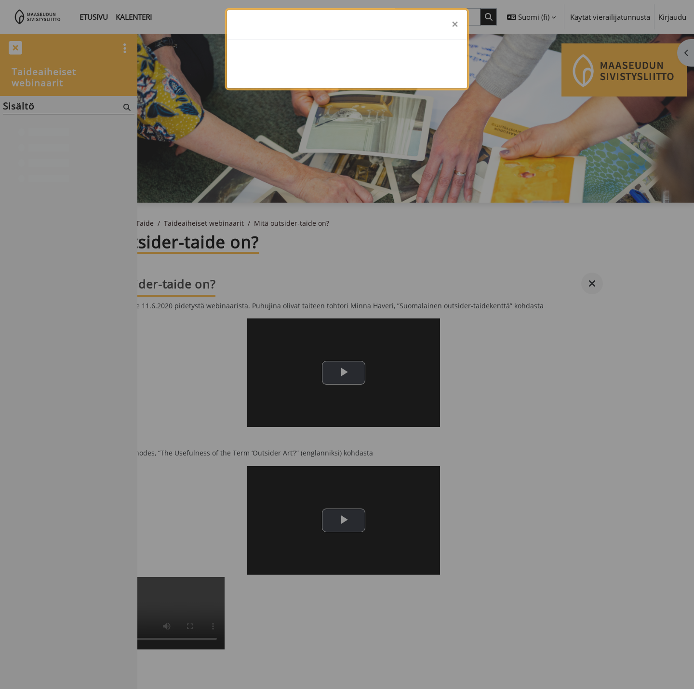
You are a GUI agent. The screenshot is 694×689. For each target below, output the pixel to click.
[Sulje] (455, 25)
